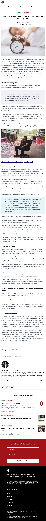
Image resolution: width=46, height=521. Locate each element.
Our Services (34, 7)
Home (8, 493)
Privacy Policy (9, 514)
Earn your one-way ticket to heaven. (14, 485)
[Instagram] (16, 489)
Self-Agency (20, 356)
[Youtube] (14, 489)
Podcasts (22, 7)
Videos (28, 7)
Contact (9, 505)
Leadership (26, 12)
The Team (10, 499)
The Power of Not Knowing (10, 403)
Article (19, 12)
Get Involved (10, 502)
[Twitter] (9, 489)
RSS (23, 514)
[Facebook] (7, 489)
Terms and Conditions (17, 514)
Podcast (3, 415)
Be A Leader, (8, 356)
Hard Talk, (14, 356)
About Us (9, 496)
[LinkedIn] (12, 489)
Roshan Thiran (24, 22)
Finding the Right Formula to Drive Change (16, 418)
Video (3, 425)
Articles (17, 7)
